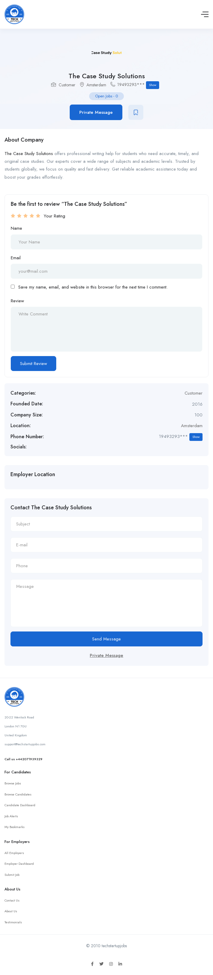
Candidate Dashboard (19, 805)
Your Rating (54, 216)
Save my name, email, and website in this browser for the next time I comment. (93, 287)
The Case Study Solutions (28, 153)
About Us (10, 911)
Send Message (106, 639)
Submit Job (11, 874)
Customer (67, 85)
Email (16, 258)
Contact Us (11, 900)
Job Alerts (11, 816)
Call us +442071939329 (23, 759)
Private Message (96, 112)
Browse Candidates (17, 794)
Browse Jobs (12, 783)
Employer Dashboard (19, 863)
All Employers (14, 852)
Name (16, 228)
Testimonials (13, 922)
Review (17, 301)
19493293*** (138, 85)
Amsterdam (96, 85)
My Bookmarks (14, 826)
